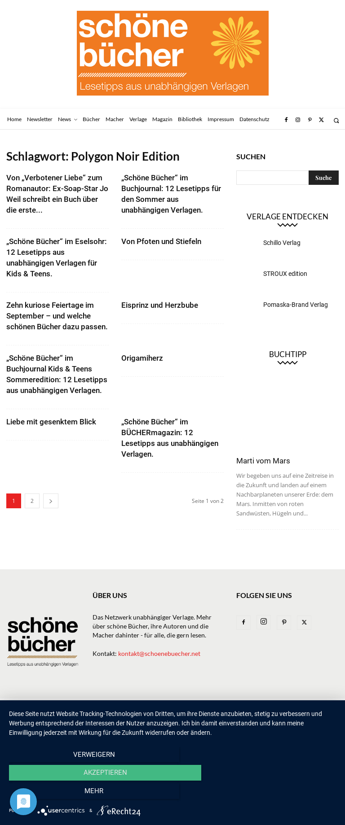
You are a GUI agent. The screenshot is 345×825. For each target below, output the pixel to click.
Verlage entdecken (287, 216)
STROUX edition (285, 273)
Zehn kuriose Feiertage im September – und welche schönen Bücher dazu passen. (57, 316)
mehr (287, 794)
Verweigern (58, 794)
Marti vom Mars (263, 460)
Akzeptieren (172, 794)
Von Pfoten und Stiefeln (161, 241)
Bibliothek (245, 706)
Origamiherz (142, 358)
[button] (336, 120)
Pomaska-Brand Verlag (295, 304)
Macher (174, 706)
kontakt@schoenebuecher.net (159, 653)
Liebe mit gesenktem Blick (51, 421)
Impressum (285, 706)
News (82, 706)
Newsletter (48, 706)
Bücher (110, 706)
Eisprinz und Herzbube (159, 305)
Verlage (141, 706)
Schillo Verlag (282, 242)
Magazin (208, 706)
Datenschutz (25, 715)
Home (14, 706)
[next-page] (50, 500)
